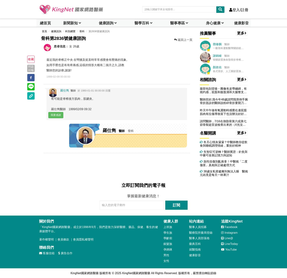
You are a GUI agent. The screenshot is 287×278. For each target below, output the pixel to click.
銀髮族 (167, 243)
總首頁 (45, 23)
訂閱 (176, 205)
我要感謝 (56, 114)
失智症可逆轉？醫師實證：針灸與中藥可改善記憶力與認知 (223, 153)
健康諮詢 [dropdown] (106, 23)
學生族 (167, 232)
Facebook (229, 227)
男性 (166, 255)
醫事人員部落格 (199, 238)
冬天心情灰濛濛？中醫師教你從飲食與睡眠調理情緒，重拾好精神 (223, 144)
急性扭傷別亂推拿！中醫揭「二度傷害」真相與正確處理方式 (223, 163)
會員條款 (63, 239)
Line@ (227, 238)
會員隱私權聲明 (83, 239)
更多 (242, 33)
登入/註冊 (238, 10)
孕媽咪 (167, 249)
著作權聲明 (46, 239)
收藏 (31, 59)
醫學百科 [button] (142, 23)
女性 (166, 260)
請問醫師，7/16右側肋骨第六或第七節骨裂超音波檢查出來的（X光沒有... (223, 123)
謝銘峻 (217, 55)
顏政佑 (217, 67)
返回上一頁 (183, 39)
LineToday (229, 243)
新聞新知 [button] (70, 23)
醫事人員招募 (198, 227)
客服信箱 (47, 253)
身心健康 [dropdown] (213, 23)
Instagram (229, 232)
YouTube (229, 249)
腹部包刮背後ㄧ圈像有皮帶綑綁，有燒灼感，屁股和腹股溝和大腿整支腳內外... (223, 90)
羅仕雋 (64, 90)
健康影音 (241, 23)
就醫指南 (195, 249)
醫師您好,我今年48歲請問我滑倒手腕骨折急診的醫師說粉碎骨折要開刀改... (224, 101)
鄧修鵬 (217, 44)
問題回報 (31, 68)
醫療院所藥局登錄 (201, 232)
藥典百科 (195, 243)
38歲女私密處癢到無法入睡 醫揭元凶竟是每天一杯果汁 (224, 173)
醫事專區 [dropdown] (177, 23)
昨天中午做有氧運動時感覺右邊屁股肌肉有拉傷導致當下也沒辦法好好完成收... (223, 112)
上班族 (167, 227)
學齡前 (167, 238)
